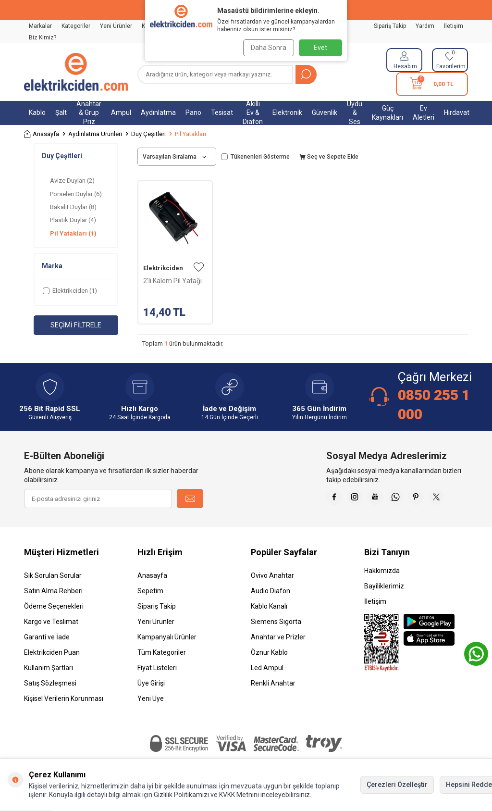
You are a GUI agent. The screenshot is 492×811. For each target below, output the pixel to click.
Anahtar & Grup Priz (88, 113)
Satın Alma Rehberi (53, 591)
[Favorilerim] (450, 60)
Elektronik (287, 112)
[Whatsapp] (408, 498)
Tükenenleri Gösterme (255, 156)
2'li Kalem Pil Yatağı (172, 281)
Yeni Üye (150, 698)
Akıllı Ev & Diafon (253, 113)
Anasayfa (41, 134)
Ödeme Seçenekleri (54, 606)
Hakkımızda (382, 570)
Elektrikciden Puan (52, 652)
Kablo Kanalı (269, 606)
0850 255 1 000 (434, 405)
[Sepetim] (432, 84)
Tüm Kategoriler (161, 652)
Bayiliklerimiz (384, 586)
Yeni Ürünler (116, 26)
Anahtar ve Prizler (278, 637)
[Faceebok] (335, 498)
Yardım (425, 26)
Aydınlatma (158, 112)
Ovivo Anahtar (272, 575)
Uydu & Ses (354, 113)
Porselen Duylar (76, 194)
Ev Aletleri (423, 112)
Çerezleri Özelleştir (397, 784)
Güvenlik (324, 112)
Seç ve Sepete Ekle (328, 156)
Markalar (40, 26)
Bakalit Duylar (73, 207)
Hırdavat (456, 112)
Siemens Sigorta (276, 621)
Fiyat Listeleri (157, 668)
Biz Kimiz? (42, 37)
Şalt (61, 112)
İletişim (453, 26)
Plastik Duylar (73, 220)
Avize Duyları (72, 180)
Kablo (37, 112)
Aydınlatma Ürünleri (95, 133)
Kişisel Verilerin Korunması (63, 698)
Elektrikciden (163, 268)
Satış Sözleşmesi (50, 683)
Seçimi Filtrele (75, 325)
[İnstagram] (359, 498)
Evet (320, 47)
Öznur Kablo (269, 652)
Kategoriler (76, 26)
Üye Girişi (151, 683)
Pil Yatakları (73, 233)
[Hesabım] (404, 60)
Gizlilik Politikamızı (181, 795)
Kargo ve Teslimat (51, 621)
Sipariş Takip (390, 26)
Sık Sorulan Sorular (53, 575)
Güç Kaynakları (387, 112)
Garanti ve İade (47, 637)
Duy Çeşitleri (148, 133)
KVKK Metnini (238, 795)
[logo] (76, 72)
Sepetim (150, 591)
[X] (456, 498)
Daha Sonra (266, 47)
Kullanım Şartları (48, 668)
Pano (193, 112)
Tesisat (222, 112)
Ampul (121, 112)
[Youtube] (384, 498)
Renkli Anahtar (273, 683)
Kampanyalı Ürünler (167, 637)
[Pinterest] (432, 498)
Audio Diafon (270, 591)
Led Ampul (267, 668)
